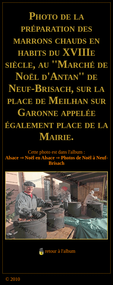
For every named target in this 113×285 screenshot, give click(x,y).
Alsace (11, 157)
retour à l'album (60, 251)
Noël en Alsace (40, 157)
